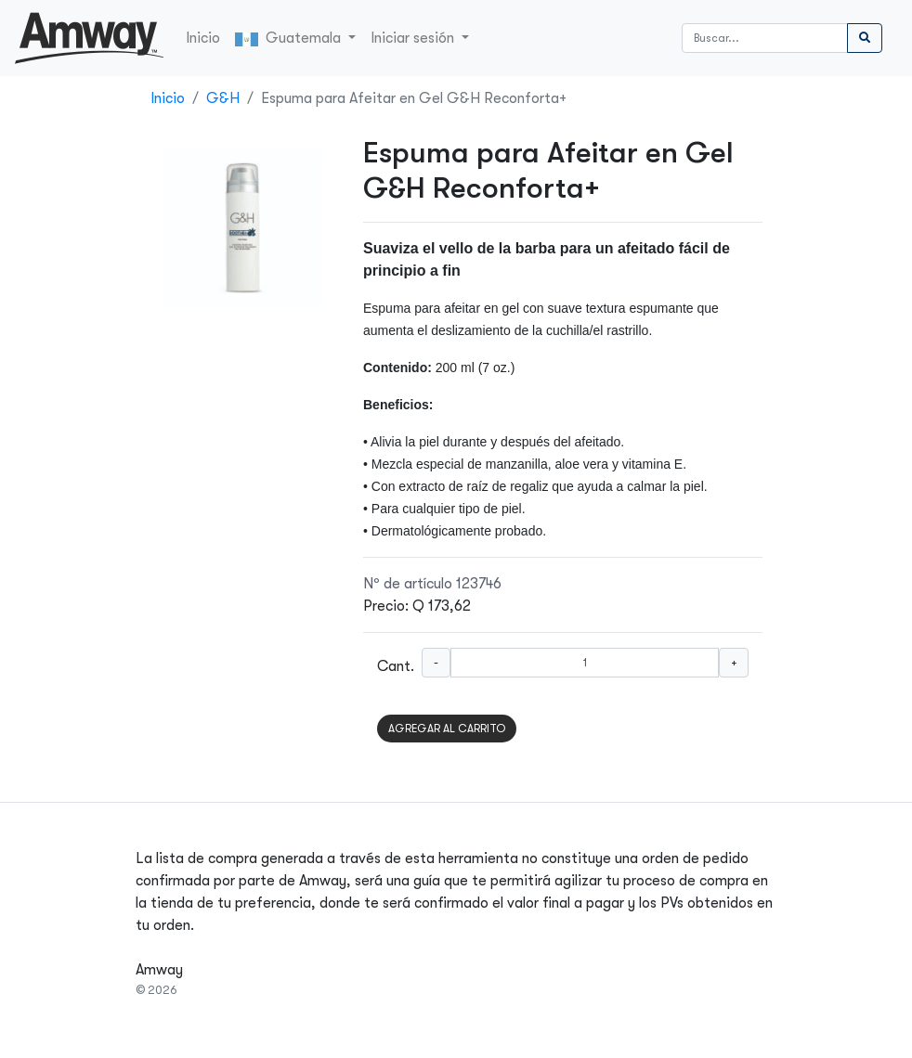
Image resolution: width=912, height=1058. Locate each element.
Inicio (203, 38)
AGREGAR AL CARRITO (446, 728)
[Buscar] (765, 38)
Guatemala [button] (290, 38)
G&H (223, 98)
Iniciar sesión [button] (414, 38)
